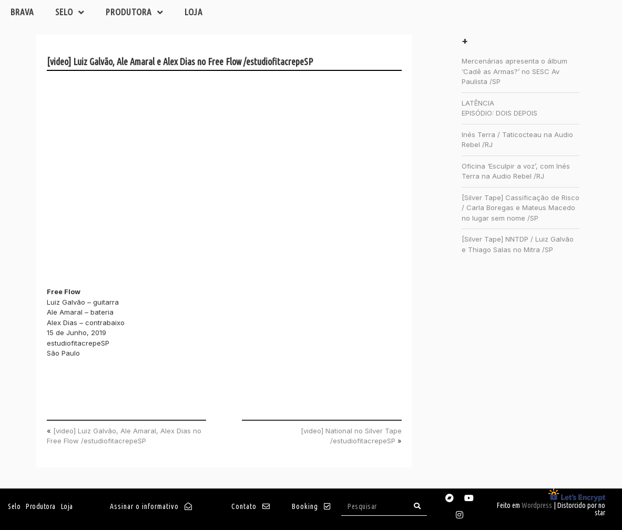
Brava (22, 12)
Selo (70, 12)
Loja (194, 12)
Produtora (135, 12)
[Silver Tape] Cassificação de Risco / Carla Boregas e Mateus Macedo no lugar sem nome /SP (520, 207)
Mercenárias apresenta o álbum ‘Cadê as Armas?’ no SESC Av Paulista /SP (514, 71)
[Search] (417, 506)
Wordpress (537, 505)
